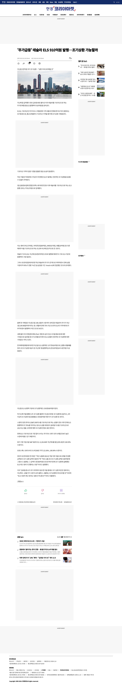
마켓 (55, 15)
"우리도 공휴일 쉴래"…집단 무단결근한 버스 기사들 (87, 94)
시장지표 (41, 15)
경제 (39, 2)
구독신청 (18, 661)
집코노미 (28, 2)
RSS (49, 670)
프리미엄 (68, 2)
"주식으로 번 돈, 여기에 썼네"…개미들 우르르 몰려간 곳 (88, 67)
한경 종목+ (63, 15)
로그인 (117, 2)
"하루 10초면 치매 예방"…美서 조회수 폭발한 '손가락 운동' (88, 74)
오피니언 (34, 2)
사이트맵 (36, 670)
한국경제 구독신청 (57, 502)
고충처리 (25, 661)
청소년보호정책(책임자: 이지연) (79, 670)
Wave (51, 2)
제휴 (17, 670)
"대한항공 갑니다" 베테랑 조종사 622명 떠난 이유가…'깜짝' (87, 88)
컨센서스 (71, 15)
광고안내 (32, 661)
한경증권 (89, 15)
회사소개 (11, 661)
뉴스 (35, 15)
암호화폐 (97, 15)
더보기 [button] (75, 2)
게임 (55, 2)
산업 (43, 2)
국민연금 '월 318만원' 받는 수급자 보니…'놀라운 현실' (88, 80)
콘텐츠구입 (22, 670)
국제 (47, 2)
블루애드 (39, 661)
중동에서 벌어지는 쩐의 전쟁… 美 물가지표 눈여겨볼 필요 (38, 549)
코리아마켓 (27, 15)
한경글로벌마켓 (20, 2)
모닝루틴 (60, 2)
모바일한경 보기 (68, 502)
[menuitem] (18, 63)
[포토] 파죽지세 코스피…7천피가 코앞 (31, 541)
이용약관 (55, 670)
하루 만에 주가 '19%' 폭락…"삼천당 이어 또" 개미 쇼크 (37, 558)
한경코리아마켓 (11, 2)
